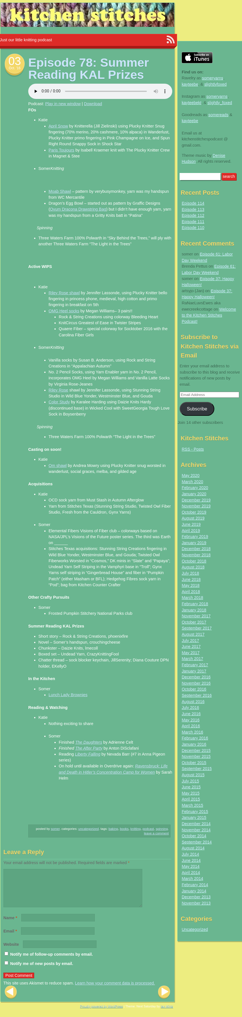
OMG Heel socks (64, 311)
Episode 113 (193, 209)
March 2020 (192, 481)
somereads (218, 114)
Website (11, 951)
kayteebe (190, 84)
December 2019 (196, 500)
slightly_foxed (220, 102)
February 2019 (195, 536)
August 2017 (193, 634)
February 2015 (195, 811)
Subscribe (197, 408)
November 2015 (196, 756)
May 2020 (190, 475)
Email (10, 938)
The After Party (88, 748)
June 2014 (191, 860)
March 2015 (192, 805)
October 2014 (194, 836)
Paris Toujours (61, 150)
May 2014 (190, 866)
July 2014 (190, 854)
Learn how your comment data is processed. (115, 990)
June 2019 (191, 524)
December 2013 (196, 897)
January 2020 (194, 494)
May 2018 (190, 585)
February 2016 (195, 738)
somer (55, 828)
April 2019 (191, 530)
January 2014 (194, 891)
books (124, 828)
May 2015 (190, 793)
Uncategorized (88, 828)
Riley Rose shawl (64, 293)
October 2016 (194, 689)
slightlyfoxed (215, 84)
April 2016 (191, 726)
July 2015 (190, 781)
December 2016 (196, 677)
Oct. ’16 (14, 68)
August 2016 (193, 701)
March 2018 (192, 597)
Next (164, 999)
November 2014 (196, 830)
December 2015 (196, 750)
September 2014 (197, 842)
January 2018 (194, 610)
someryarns (212, 78)
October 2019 (194, 512)
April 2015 (191, 799)
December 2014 (196, 823)
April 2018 (191, 591)
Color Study (59, 402)
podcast (148, 828)
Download (93, 103)
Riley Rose (58, 390)
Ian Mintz (167, 1013)
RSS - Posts (193, 449)
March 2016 (192, 732)
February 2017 (195, 665)
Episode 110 (193, 227)
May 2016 (190, 720)
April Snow (58, 126)
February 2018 (195, 603)
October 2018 (194, 561)
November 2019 (196, 506)
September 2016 (197, 695)
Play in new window (63, 103)
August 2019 (193, 518)
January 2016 (194, 744)
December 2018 (196, 548)
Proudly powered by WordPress (101, 1013)
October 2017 (194, 622)
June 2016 (191, 713)
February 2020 (195, 487)
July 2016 (190, 707)
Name (10, 924)
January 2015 (194, 817)
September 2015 (197, 768)
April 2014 (191, 872)
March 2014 (192, 878)
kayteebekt (191, 102)
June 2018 (191, 579)
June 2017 (191, 646)
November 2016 (196, 683)
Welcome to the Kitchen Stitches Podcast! (209, 315)
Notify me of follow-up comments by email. (51, 961)
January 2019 (194, 542)
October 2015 (194, 762)
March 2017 (192, 658)
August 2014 (193, 848)
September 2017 (197, 628)
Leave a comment (156, 833)
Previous (11, 999)
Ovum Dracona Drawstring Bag (78, 209)
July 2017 (190, 640)
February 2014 (195, 884)
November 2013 (196, 903)
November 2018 (196, 555)
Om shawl (58, 465)
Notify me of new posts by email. (41, 970)
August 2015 (193, 775)
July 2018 (190, 573)
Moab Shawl (60, 191)
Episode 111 (193, 221)
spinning (162, 828)
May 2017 (190, 652)
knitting (135, 828)
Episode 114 (193, 203)
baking (113, 828)
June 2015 (191, 787)
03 (14, 61)
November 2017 (196, 616)
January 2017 (194, 671)
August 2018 (193, 567)
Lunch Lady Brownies (68, 695)
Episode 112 (193, 215)
